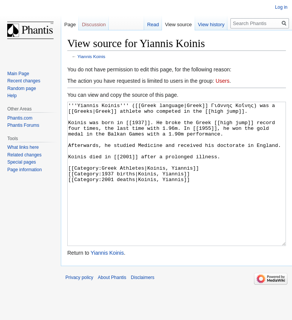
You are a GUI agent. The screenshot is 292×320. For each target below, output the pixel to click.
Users (223, 81)
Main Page (18, 73)
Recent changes (23, 81)
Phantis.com (19, 118)
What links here (23, 147)
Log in (281, 7)
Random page (21, 88)
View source (178, 24)
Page (70, 24)
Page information (24, 169)
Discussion (94, 24)
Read (153, 24)
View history (211, 24)
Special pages (21, 162)
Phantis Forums (23, 125)
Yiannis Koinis (91, 56)
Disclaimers (142, 306)
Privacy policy (79, 306)
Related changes (24, 155)
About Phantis (112, 306)
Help (12, 95)
